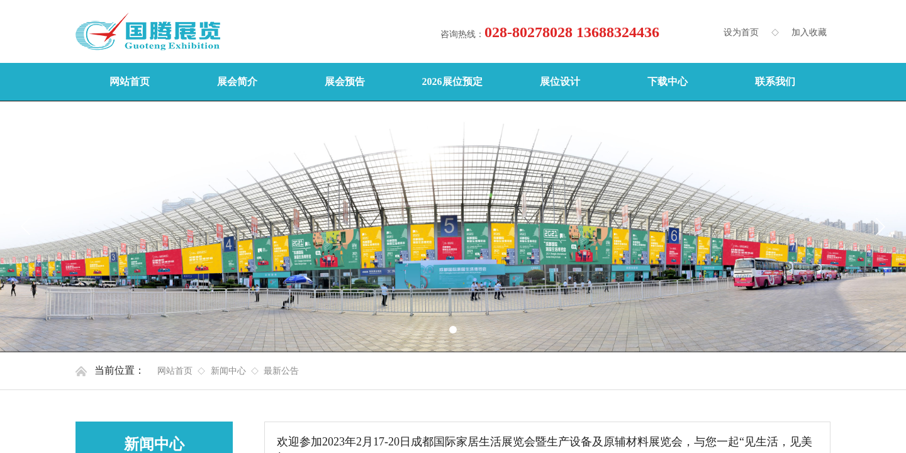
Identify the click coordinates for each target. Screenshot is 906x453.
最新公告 (281, 371)
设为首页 (741, 32)
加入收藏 (809, 32)
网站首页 (175, 371)
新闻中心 (228, 371)
